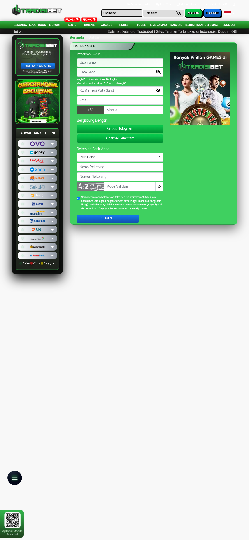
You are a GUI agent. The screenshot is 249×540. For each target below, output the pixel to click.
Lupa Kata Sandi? (216, 4)
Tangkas (176, 24)
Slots (72, 24)
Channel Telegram (120, 138)
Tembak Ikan (193, 24)
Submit (107, 218)
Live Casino (158, 24)
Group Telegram (120, 129)
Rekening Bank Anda (93, 149)
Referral (211, 24)
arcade (106, 24)
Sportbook (37, 24)
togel (141, 24)
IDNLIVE (89, 24)
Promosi (228, 24)
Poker (124, 24)
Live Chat (164, 4)
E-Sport (55, 24)
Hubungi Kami (188, 4)
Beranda (20, 24)
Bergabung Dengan (92, 120)
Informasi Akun (88, 54)
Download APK (139, 4)
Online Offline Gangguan (37, 263)
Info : (18, 31)
